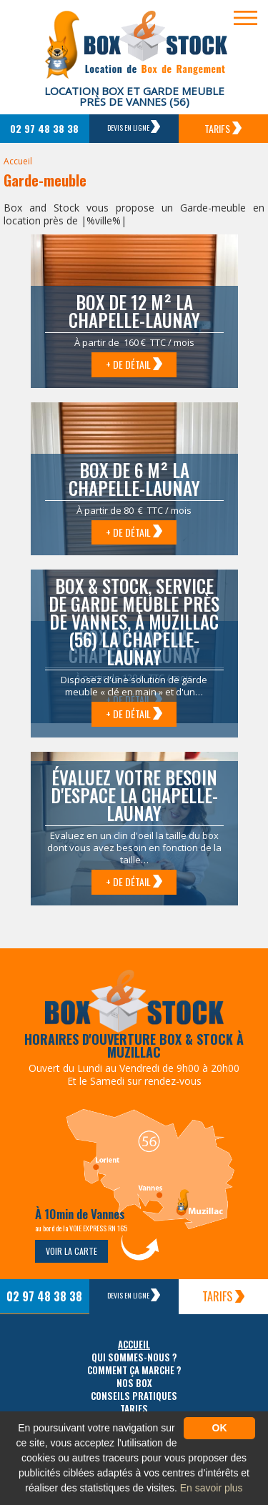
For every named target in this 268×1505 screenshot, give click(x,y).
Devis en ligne (133, 126)
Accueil (18, 161)
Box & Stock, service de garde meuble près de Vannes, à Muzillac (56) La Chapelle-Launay (134, 621)
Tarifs (223, 128)
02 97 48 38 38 (44, 128)
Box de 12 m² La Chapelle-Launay (134, 311)
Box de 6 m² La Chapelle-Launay (134, 479)
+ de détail (134, 364)
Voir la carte (71, 1251)
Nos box (134, 1383)
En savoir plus (211, 1488)
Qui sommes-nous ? (134, 1357)
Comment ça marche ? (134, 1370)
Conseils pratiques (134, 1396)
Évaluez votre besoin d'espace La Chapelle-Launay (134, 795)
